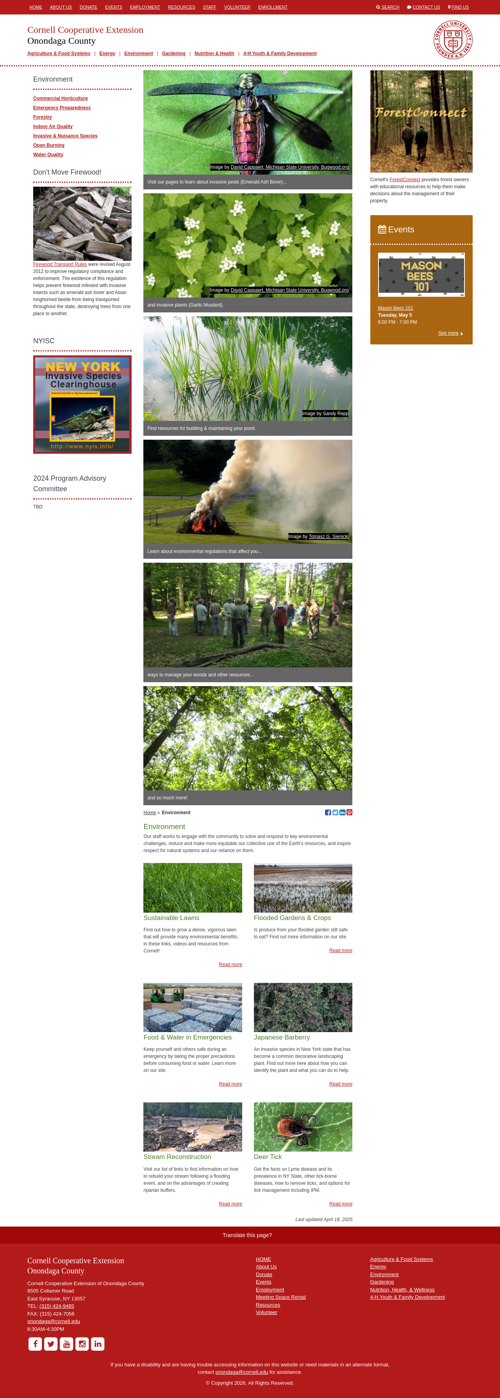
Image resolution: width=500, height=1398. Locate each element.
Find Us (460, 7)
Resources (181, 7)
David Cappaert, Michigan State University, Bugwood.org (290, 167)
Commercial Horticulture (60, 98)
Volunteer (237, 7)
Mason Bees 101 (395, 308)
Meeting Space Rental (281, 1297)
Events (113, 7)
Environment (138, 53)
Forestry (42, 117)
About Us (61, 7)
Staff (209, 7)
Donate (88, 7)
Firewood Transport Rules (60, 264)
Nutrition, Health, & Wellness (402, 1290)
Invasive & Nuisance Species (65, 136)
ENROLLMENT (273, 7)
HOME (263, 1259)
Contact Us (426, 7)
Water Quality (48, 154)
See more (448, 333)
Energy (108, 53)
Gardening (174, 53)
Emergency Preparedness (62, 108)
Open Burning (48, 145)
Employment (145, 7)
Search (391, 7)
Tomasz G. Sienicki (328, 536)
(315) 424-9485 (56, 1306)
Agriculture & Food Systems (58, 53)
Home (35, 7)
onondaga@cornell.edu (53, 1321)
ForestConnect (404, 179)
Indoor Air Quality (53, 126)
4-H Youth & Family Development (280, 53)
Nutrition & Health (214, 53)
